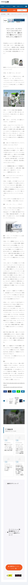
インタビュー (8, 6)
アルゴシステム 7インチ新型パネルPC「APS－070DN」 (8, 468)
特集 (8, 14)
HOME (2, 6)
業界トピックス (20, 6)
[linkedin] (23, 391)
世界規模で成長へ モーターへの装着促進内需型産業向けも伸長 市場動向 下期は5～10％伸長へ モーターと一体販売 (20, 470)
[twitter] (9, 391)
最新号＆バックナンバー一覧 (14, 567)
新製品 (14, 6)
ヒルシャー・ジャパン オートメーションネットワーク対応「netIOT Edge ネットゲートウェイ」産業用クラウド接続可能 (19, 449)
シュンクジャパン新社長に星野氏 (11, 401)
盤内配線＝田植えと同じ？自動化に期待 (17, 400)
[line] (18, 391)
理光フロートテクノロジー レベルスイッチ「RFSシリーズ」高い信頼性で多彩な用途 (8, 447)
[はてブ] (14, 391)
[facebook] (5, 391)
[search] (25, 10)
